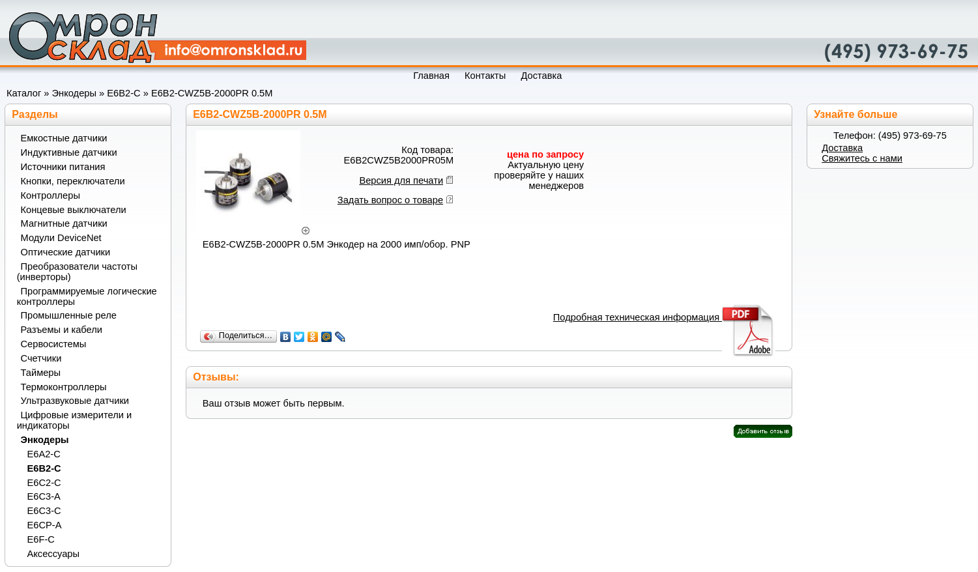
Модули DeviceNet (61, 238)
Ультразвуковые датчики (75, 400)
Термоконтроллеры (64, 387)
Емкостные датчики (64, 138)
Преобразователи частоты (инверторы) (77, 271)
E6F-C (41, 539)
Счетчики (41, 358)
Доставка (842, 148)
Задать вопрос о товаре (390, 200)
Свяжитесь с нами (862, 158)
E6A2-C (44, 454)
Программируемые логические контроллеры (87, 296)
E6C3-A (44, 496)
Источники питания (63, 167)
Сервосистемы (54, 344)
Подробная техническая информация (664, 317)
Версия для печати (401, 180)
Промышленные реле (69, 315)
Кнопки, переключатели (73, 181)
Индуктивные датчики (69, 152)
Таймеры (41, 372)
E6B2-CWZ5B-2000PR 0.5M (212, 93)
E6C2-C (44, 483)
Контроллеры (50, 195)
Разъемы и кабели (61, 329)
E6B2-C (123, 93)
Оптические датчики (66, 252)
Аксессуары (53, 554)
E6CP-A (44, 525)
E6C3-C (44, 511)
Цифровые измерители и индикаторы (74, 420)
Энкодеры (74, 93)
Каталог (24, 93)
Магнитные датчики (64, 223)
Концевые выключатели (73, 210)
